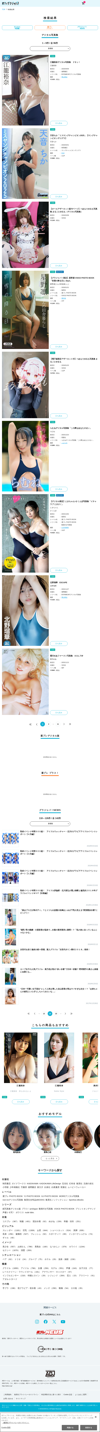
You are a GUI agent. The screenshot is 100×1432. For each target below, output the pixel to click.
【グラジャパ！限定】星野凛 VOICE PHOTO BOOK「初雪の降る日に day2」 (72, 279)
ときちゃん (54, 508)
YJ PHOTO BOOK (32, 1196)
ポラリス (20, 1212)
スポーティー (58, 1234)
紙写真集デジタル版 (12, 1209)
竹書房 (24, 1187)
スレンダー (12, 1230)
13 (44, 1014)
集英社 (79, 1183)
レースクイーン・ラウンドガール (22, 1272)
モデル (58, 1268)
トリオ (21, 1259)
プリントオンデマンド (86, 1209)
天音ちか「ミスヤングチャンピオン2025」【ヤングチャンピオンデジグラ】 (74, 136)
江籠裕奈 (53, 65)
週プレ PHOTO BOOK (13, 1196)
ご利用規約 (7, 1395)
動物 (64, 1288)
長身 (9, 1234)
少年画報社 (15, 1187)
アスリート (87, 1275)
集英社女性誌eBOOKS (34, 1200)
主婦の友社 (88, 1183)
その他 (77, 1288)
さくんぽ (53, 511)
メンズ (51, 1288)
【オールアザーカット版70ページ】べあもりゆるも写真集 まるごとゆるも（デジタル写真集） (73, 210)
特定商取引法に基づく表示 (51, 1395)
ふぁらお (64, 443)
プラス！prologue (30, 1209)
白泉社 (47, 1187)
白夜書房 (55, 1187)
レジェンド (57, 1275)
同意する (70, 1428)
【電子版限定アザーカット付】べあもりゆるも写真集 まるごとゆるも (74, 360)
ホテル (51, 1259)
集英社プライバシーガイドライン (26, 1395)
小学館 (6, 1187)
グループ (36, 1259)
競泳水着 (40, 1221)
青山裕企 (64, 77)
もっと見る (50, 1158)
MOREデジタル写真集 (69, 1196)
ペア (8, 1259)
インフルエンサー (15, 1275)
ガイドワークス (19, 1183)
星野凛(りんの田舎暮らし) (59, 284)
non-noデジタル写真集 (13, 1200)
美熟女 (42, 1246)
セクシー (11, 1250)
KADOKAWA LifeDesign (50, 1183)
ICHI (63, 153)
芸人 (72, 1275)
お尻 (43, 1230)
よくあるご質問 (80, 1395)
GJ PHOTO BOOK (49, 1196)
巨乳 (29, 1230)
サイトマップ (21, 1399)
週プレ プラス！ (49, 27)
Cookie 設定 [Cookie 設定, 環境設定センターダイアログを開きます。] (5, 1427)
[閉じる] (96, 1417)
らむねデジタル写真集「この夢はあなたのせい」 (71, 428)
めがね (56, 1221)
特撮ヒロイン (37, 1275)
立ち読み (58, 123)
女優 (44, 1268)
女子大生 (86, 1268)
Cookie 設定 (68, 1395)
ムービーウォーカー (77, 1187)
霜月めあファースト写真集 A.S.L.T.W (66, 656)
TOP (3, 9)
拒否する (88, 1428)
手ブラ (10, 1288)
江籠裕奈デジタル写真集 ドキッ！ (65, 62)
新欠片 (40, 1187)
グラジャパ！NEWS (82, 27)
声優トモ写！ (9, 1212)
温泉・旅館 (67, 1259)
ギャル (9, 1237)
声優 (72, 1268)
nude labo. (29, 1212)
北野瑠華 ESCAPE (58, 582)
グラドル (11, 1268)
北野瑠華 (53, 586)
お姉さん (26, 1246)
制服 (26, 1221)
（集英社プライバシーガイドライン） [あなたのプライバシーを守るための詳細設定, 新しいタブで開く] (15, 1423)
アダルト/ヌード (10, 1279)
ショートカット (61, 1230)
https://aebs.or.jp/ (7, 1386)
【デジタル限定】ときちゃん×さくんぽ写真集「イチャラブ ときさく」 (73, 502)
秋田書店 (7, 1183)
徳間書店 (32, 1187)
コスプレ (11, 1221)
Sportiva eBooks (76, 1200)
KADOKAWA (32, 1183)
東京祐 (64, 298)
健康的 (23, 1234)
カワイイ (77, 1246)
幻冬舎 (72, 1183)
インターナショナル (81, 1234)
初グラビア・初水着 (30, 1288)
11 (58, 724)
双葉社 (64, 1187)
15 (56, 1014)
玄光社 (65, 1183)
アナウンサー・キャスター (57, 1272)
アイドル (29, 1268)
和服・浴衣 (73, 1221)
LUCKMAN (65, 527)
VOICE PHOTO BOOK (64, 1209)
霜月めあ (53, 659)
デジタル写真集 (17, 27)
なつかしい (59, 1246)
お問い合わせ (8, 1399)
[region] (50, 1422)
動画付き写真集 (46, 1209)
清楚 (27, 1250)
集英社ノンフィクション (56, 1200)
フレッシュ (39, 1234)
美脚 (79, 1230)
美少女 (10, 1246)
